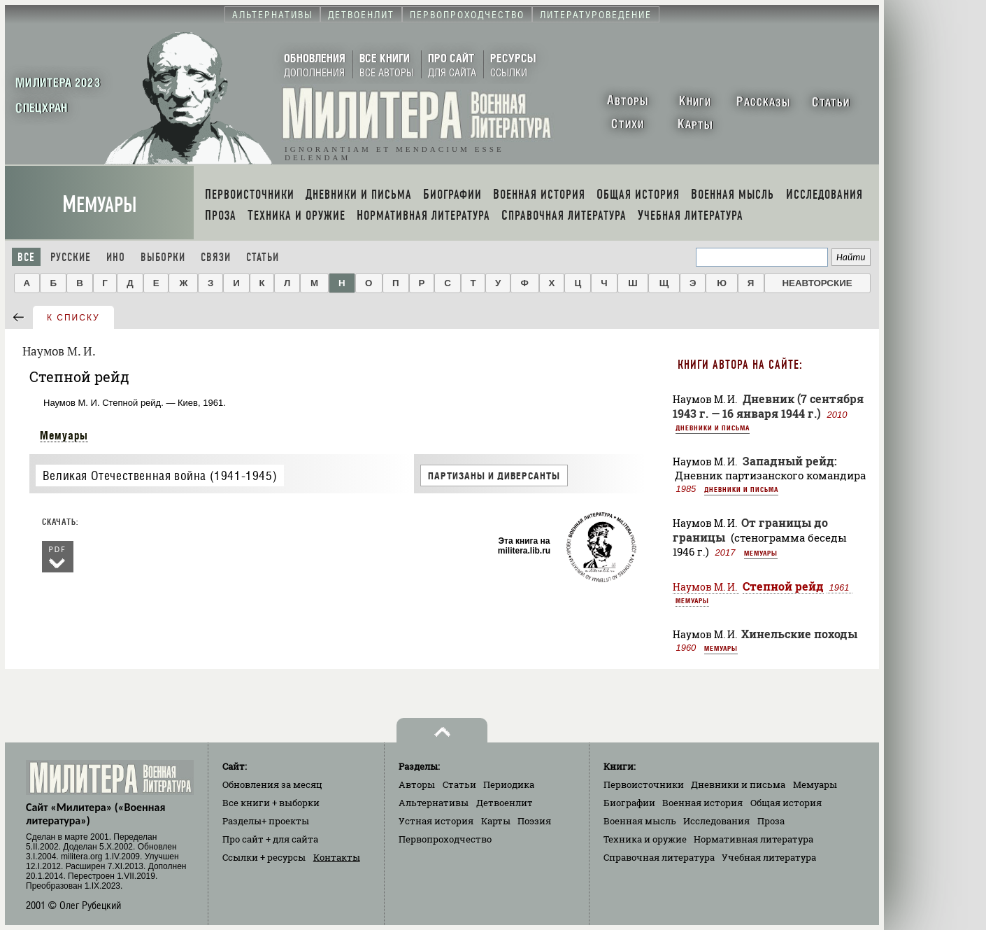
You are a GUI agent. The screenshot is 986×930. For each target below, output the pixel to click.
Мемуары (99, 205)
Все (26, 257)
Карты (495, 821)
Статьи (262, 257)
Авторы (417, 784)
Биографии (629, 802)
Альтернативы (434, 802)
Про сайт (270, 839)
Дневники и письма (713, 427)
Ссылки (264, 857)
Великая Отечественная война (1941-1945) (160, 475)
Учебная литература (769, 857)
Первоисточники (643, 784)
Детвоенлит (504, 802)
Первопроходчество (445, 839)
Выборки (163, 257)
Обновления (272, 784)
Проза (771, 821)
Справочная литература (659, 857)
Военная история (702, 802)
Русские (70, 257)
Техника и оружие (645, 839)
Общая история (786, 802)
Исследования (716, 821)
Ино (115, 257)
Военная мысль (639, 821)
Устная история (436, 821)
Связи (216, 257)
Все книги (271, 802)
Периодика (508, 784)
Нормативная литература (753, 839)
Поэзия (534, 821)
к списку (73, 318)
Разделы (265, 821)
